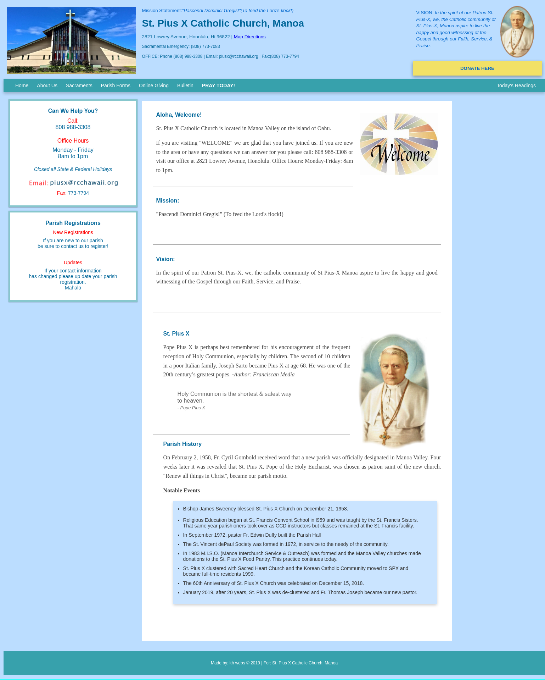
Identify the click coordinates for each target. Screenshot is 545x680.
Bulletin (185, 85)
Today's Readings (516, 85)
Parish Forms (115, 85)
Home (21, 85)
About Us (47, 85)
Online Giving (154, 85)
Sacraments (79, 85)
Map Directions (249, 36)
